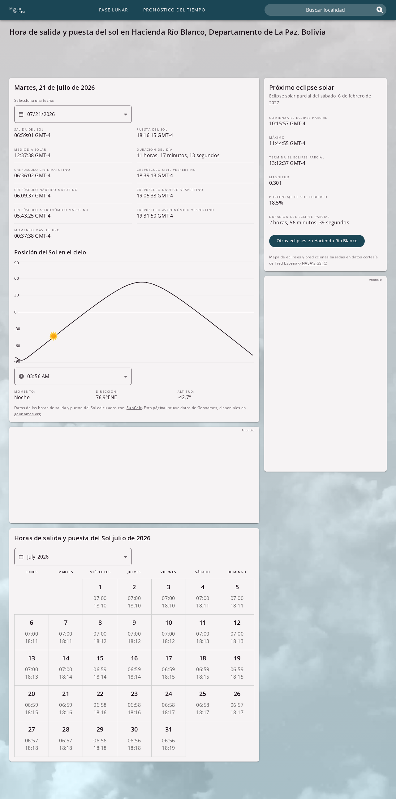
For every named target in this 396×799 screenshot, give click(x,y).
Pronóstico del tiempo (174, 10)
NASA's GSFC (314, 263)
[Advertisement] (195, 59)
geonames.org (27, 413)
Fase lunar (113, 10)
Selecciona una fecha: (34, 100)
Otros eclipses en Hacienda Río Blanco (317, 241)
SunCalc (134, 407)
